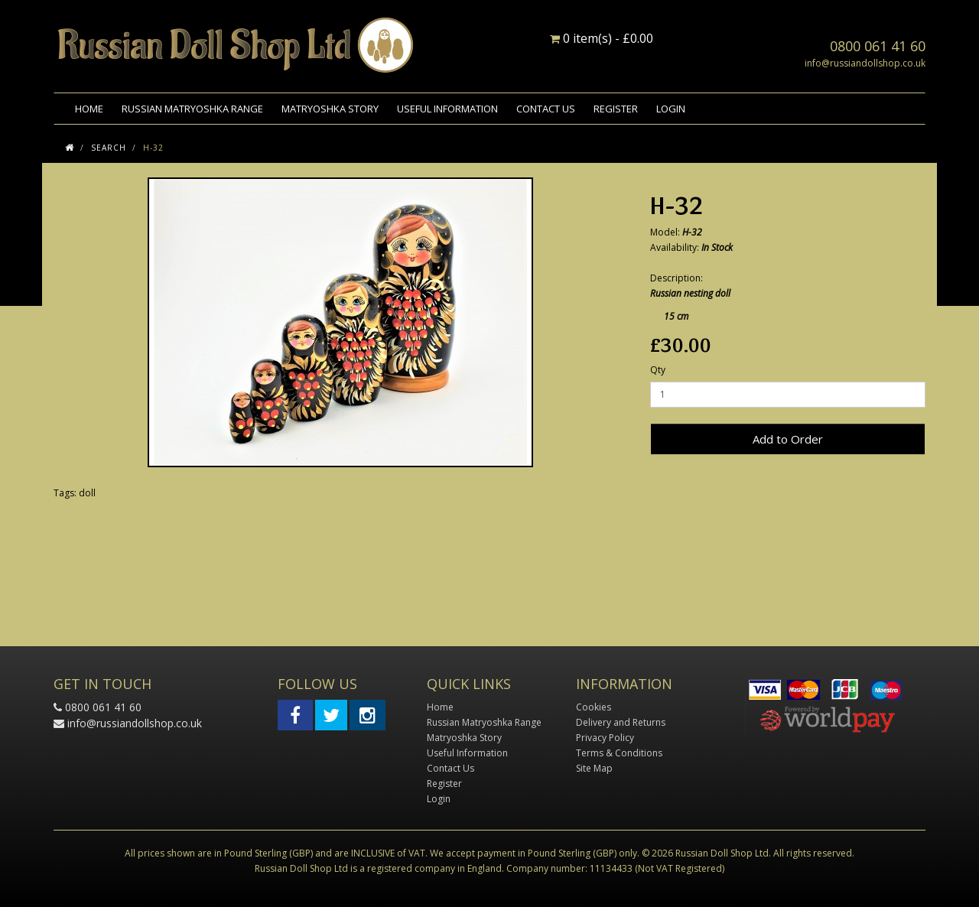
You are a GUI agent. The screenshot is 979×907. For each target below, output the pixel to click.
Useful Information (447, 108)
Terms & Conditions (619, 752)
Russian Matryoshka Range (192, 108)
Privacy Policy (605, 737)
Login (670, 108)
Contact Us (545, 108)
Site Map (594, 768)
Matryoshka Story (330, 108)
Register (616, 108)
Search (108, 147)
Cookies (593, 707)
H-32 (153, 147)
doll (87, 492)
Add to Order (788, 439)
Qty (657, 369)
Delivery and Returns (620, 722)
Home (89, 108)
